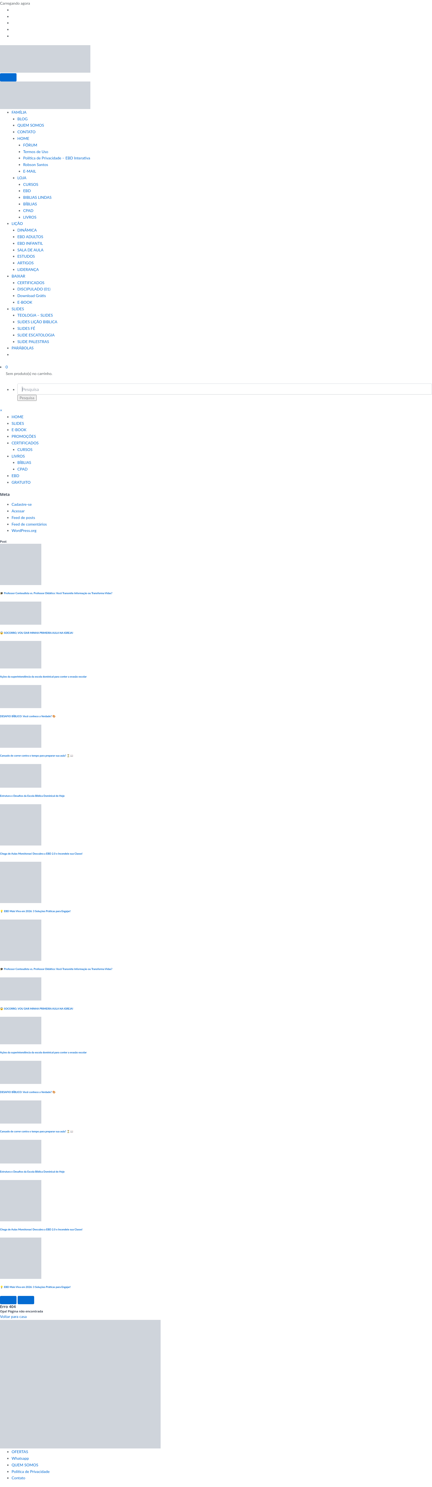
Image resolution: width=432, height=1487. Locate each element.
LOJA (21, 177)
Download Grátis (31, 295)
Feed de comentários (29, 524)
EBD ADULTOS (30, 236)
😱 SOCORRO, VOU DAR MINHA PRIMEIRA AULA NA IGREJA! (36, 632)
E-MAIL (29, 171)
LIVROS (29, 217)
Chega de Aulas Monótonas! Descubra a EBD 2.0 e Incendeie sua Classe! (41, 853)
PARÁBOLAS (23, 348)
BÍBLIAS (30, 204)
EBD (27, 190)
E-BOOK (24, 302)
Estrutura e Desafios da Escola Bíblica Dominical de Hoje (32, 795)
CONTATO (26, 131)
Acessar (18, 511)
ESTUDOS (26, 256)
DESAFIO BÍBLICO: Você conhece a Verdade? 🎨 (28, 716)
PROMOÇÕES (24, 436)
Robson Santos (35, 164)
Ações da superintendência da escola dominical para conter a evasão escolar (43, 676)
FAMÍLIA (19, 112)
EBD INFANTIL (30, 243)
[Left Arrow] (8, 1300)
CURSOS (30, 184)
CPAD (28, 210)
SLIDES (18, 308)
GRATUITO (21, 482)
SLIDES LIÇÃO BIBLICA (37, 321)
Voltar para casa (13, 1316)
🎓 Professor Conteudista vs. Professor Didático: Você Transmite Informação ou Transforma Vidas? (56, 593)
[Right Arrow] (26, 1300)
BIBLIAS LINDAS (37, 197)
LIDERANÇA (28, 269)
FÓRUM (30, 145)
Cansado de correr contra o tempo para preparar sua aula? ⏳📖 (36, 755)
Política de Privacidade (31, 1471)
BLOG (22, 118)
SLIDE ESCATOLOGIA (36, 335)
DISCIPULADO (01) (33, 289)
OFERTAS (20, 1451)
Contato (18, 1477)
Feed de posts (23, 517)
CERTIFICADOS (30, 282)
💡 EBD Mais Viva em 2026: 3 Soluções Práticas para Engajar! (35, 911)
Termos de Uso (35, 151)
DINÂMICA (27, 230)
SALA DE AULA (30, 250)
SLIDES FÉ (26, 328)
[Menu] (8, 77)
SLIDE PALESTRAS (33, 341)
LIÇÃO (17, 223)
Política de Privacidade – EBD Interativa (56, 158)
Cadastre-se (22, 504)
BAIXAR (18, 276)
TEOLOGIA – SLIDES (35, 315)
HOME (23, 138)
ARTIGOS (25, 262)
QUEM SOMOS (30, 125)
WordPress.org (24, 530)
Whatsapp (20, 1458)
